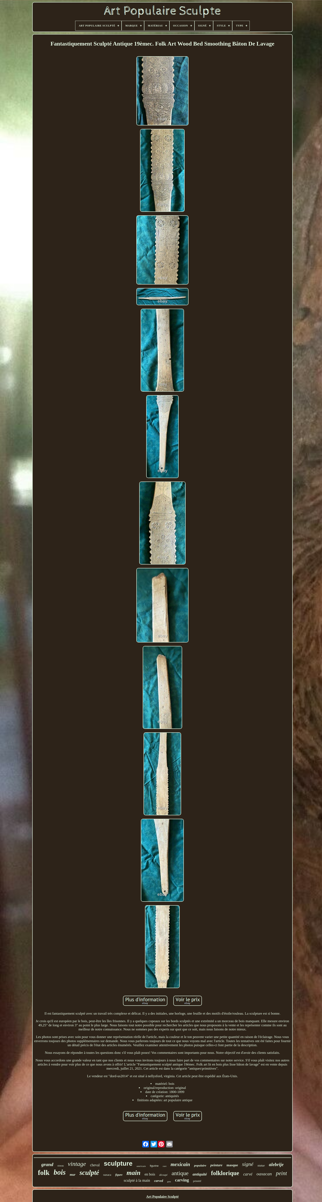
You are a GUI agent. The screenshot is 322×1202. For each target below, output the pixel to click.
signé (247, 1164)
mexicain (180, 1164)
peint (281, 1173)
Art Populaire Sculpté (162, 1197)
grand (47, 1164)
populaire (200, 1165)
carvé (247, 1174)
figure (118, 1174)
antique (179, 1173)
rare (165, 1166)
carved (158, 1181)
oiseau (61, 1165)
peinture (216, 1165)
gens (169, 1181)
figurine (154, 1165)
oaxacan (264, 1173)
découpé (163, 1174)
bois (60, 1172)
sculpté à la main (137, 1180)
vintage (77, 1163)
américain (141, 1166)
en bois (150, 1174)
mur (73, 1174)
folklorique (225, 1173)
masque (232, 1165)
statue (261, 1165)
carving (182, 1180)
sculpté (89, 1172)
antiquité (200, 1174)
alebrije (276, 1164)
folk (44, 1172)
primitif (197, 1181)
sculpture (118, 1163)
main (133, 1172)
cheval (95, 1165)
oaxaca (107, 1174)
